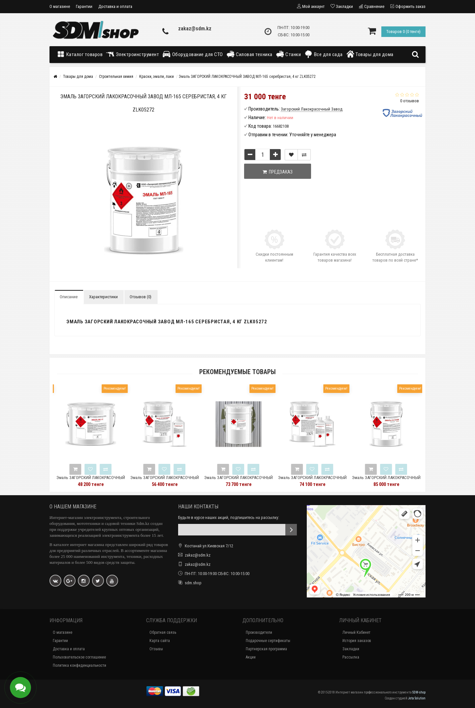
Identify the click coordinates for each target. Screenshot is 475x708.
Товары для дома (370, 54)
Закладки (350, 649)
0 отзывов (409, 100)
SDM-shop (419, 692)
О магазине (59, 6)
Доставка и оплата (115, 6)
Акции (251, 657)
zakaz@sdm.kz (194, 28)
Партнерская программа (266, 649)
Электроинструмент (132, 54)
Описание (69, 296)
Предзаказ (278, 172)
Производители (259, 632)
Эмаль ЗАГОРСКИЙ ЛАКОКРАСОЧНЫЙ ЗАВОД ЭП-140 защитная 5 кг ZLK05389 (323, 480)
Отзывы (156, 649)
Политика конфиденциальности (79, 665)
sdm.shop (193, 582)
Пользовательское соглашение (79, 657)
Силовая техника (249, 54)
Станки (288, 54)
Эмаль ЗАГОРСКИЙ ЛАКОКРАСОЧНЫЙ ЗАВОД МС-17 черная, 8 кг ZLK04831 (102, 480)
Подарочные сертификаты (268, 640)
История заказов (356, 640)
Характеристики (103, 296)
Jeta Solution (417, 698)
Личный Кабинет (356, 632)
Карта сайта (159, 640)
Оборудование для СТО (192, 54)
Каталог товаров (81, 54)
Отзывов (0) (140, 296)
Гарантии (84, 6)
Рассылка (350, 657)
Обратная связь (162, 632)
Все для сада (323, 54)
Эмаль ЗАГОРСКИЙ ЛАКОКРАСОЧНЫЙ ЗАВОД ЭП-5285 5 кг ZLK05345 (176, 480)
